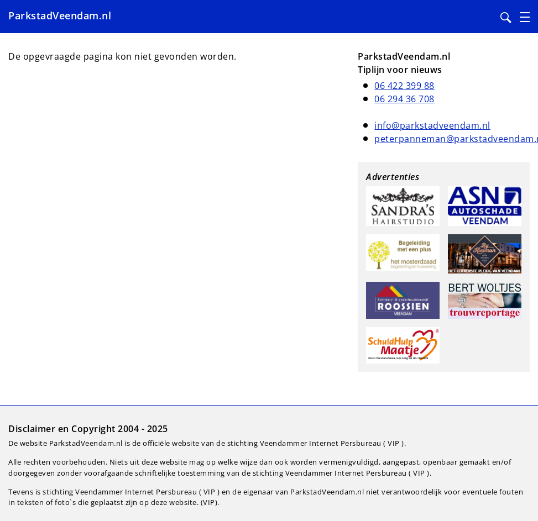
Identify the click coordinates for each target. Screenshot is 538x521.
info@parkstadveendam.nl (432, 125)
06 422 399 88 (404, 86)
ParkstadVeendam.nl (59, 15)
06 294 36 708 (404, 99)
